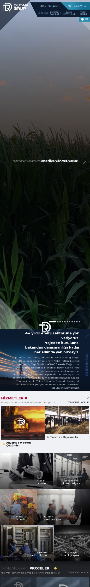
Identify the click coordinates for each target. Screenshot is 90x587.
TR (84, 19)
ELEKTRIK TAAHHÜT (54, 14)
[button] (52, 321)
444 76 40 (77, 6)
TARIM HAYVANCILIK (69, 14)
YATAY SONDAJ (83, 14)
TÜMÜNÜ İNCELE (78, 402)
